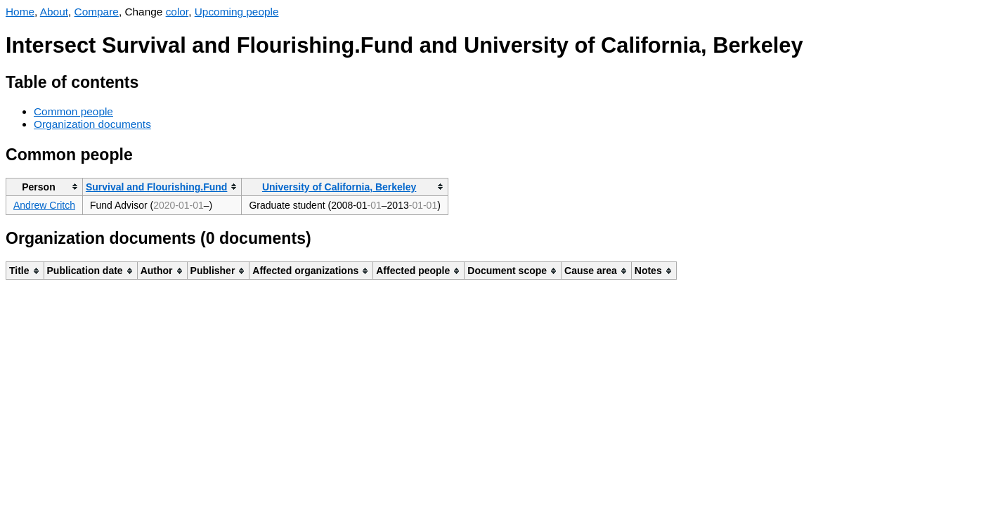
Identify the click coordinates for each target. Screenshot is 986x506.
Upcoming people (237, 12)
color (177, 12)
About (54, 12)
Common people (73, 111)
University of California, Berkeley (339, 187)
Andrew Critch (44, 205)
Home (20, 12)
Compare (96, 12)
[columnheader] (44, 186)
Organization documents (92, 124)
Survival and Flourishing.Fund (156, 187)
